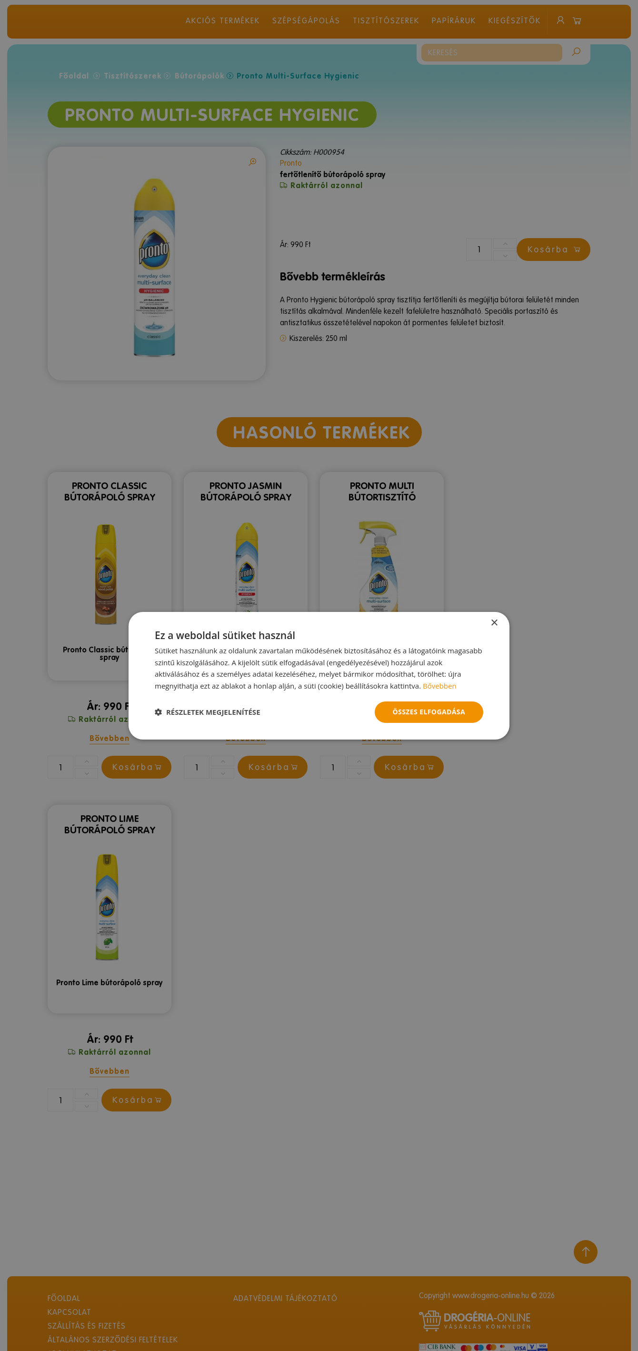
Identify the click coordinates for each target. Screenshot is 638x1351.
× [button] (494, 622)
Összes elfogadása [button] (429, 711)
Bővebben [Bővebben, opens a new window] (440, 686)
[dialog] (319, 675)
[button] (207, 712)
